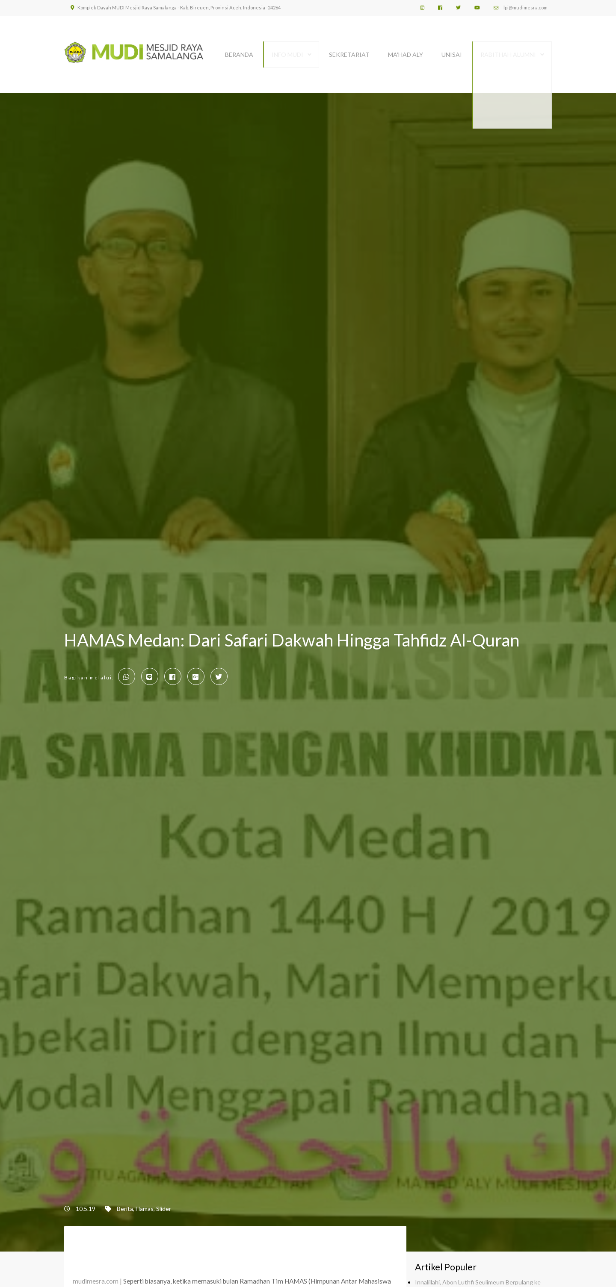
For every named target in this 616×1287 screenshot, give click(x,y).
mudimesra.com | (97, 1276)
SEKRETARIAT (349, 50)
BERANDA (239, 50)
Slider (163, 1204)
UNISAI (451, 50)
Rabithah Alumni (508, 50)
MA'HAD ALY (405, 50)
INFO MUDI (287, 50)
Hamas (145, 1204)
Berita (125, 1204)
